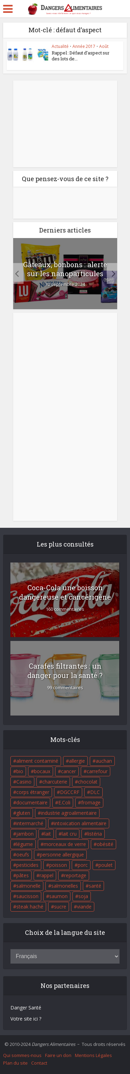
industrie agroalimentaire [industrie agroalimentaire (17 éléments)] (69, 813)
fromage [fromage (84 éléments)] (91, 802)
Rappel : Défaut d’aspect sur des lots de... (81, 56)
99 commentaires (65, 688)
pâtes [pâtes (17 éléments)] (22, 875)
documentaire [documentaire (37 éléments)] (31, 802)
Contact (39, 1063)
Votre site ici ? (25, 1018)
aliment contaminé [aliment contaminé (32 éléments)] (37, 761)
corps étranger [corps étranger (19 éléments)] (32, 792)
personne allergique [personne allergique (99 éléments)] (62, 854)
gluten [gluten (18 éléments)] (23, 813)
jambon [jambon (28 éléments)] (25, 833)
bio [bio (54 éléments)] (19, 771)
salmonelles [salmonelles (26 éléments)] (64, 885)
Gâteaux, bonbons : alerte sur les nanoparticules (65, 269)
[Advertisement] (65, 124)
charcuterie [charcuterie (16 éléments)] (54, 781)
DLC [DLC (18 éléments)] (95, 792)
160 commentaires (65, 609)
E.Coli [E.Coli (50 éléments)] (64, 802)
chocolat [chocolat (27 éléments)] (87, 781)
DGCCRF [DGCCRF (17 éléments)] (69, 792)
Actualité (60, 46)
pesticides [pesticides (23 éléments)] (27, 865)
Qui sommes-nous (22, 1055)
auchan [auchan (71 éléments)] (104, 761)
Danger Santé (25, 1007)
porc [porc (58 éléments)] (83, 865)
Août (104, 46)
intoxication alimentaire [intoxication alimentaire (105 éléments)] (80, 823)
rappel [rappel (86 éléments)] (46, 875)
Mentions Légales (93, 1055)
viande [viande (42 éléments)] (84, 906)
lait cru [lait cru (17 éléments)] (69, 833)
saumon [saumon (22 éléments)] (58, 896)
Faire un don (58, 1055)
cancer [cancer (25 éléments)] (68, 771)
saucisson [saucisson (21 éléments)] (27, 896)
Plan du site (15, 1063)
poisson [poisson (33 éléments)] (58, 865)
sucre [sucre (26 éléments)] (60, 906)
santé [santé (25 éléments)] (95, 885)
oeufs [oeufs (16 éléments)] (22, 854)
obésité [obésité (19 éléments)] (105, 844)
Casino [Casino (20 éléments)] (24, 781)
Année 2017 (83, 46)
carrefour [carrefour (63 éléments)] (97, 771)
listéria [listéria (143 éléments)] (94, 833)
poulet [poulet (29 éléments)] (105, 865)
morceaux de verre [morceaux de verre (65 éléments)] (65, 844)
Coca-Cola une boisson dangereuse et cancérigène (65, 592)
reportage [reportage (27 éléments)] (75, 875)
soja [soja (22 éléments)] (83, 896)
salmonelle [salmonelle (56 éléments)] (28, 885)
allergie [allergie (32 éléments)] (77, 761)
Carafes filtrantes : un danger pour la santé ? (65, 670)
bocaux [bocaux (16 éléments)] (42, 771)
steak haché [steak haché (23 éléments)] (29, 906)
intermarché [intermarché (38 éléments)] (29, 823)
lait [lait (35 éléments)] (47, 833)
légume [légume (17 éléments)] (24, 844)
